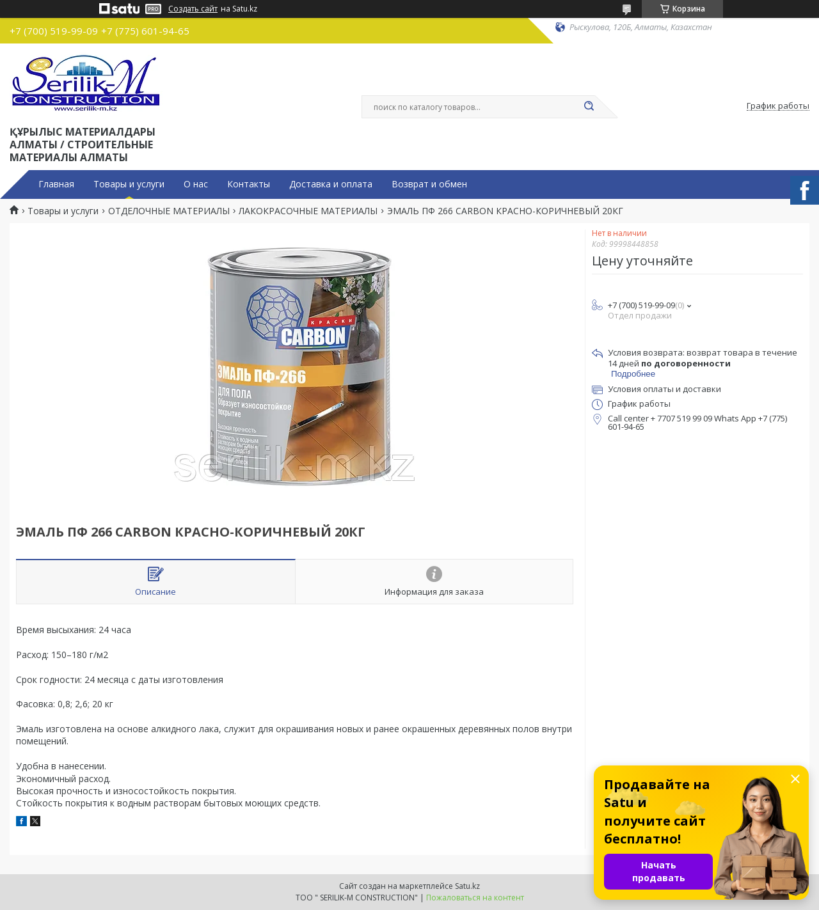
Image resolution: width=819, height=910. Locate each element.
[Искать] (588, 106)
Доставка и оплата (330, 184)
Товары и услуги (128, 184)
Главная (56, 184)
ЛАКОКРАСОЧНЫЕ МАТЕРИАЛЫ (308, 211)
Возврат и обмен (429, 184)
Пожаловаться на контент (475, 897)
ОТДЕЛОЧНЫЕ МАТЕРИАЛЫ (169, 211)
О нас (196, 184)
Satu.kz (467, 886)
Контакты (248, 184)
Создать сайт (193, 8)
